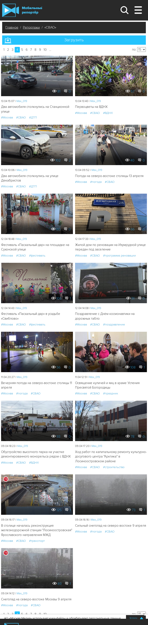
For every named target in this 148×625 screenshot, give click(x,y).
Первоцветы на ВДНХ (91, 107)
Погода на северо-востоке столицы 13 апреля (109, 176)
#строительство (113, 467)
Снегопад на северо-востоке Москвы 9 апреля (36, 599)
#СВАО (21, 117)
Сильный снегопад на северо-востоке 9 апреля (110, 526)
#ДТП (33, 117)
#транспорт (37, 541)
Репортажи (31, 27)
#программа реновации (119, 255)
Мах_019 (21, 101)
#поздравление (114, 324)
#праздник (110, 393)
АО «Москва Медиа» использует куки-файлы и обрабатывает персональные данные (62, 618)
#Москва (7, 117)
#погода (96, 182)
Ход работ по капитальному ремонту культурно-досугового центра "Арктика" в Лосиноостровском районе (111, 456)
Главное (11, 27)
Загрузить (74, 40)
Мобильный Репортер (22, 10)
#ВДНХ (108, 113)
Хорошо (135, 618)
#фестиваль (37, 255)
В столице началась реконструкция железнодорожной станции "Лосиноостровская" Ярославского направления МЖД (36, 530)
